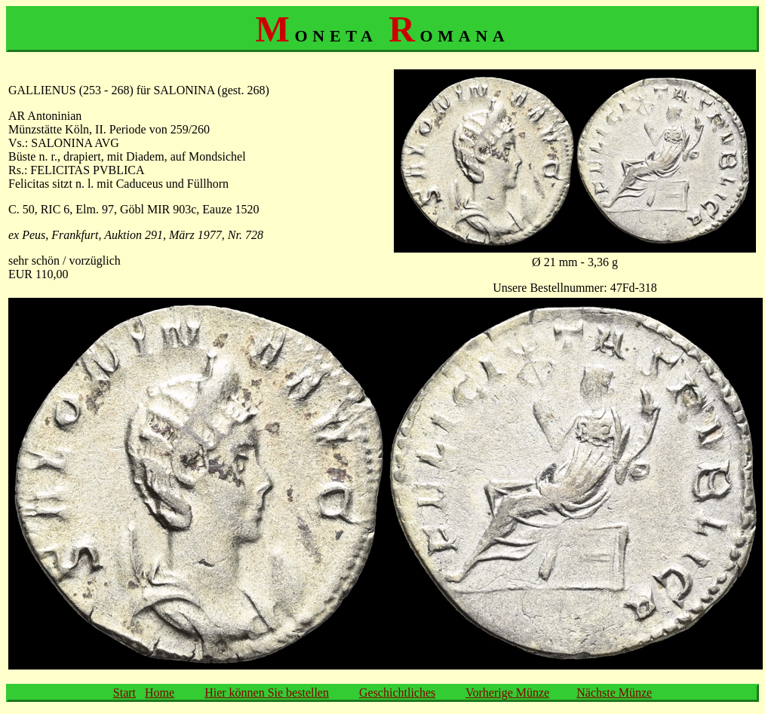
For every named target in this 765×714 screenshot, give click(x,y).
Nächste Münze (614, 692)
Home (159, 692)
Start (124, 692)
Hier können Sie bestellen (266, 692)
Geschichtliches (397, 692)
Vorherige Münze (507, 692)
